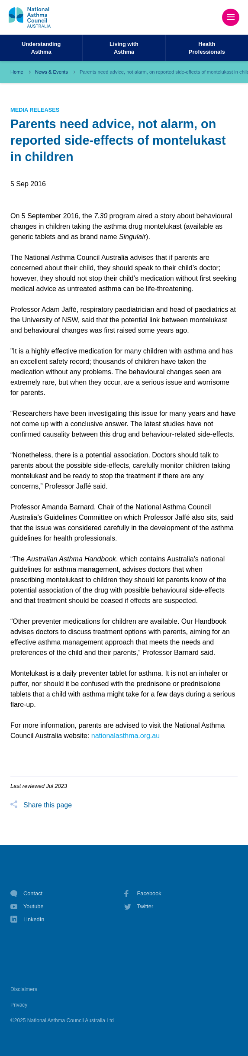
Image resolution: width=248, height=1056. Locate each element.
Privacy (18, 1005)
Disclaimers (23, 989)
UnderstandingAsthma (41, 48)
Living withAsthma (124, 48)
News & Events (51, 72)
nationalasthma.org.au (125, 735)
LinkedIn (27, 920)
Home (16, 72)
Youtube (27, 906)
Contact (26, 893)
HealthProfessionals (207, 48)
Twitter (139, 906)
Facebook (142, 893)
